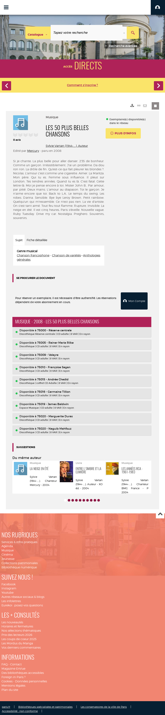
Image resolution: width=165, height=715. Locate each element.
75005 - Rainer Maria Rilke (55, 340)
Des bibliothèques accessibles (22, 671)
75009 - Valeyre (47, 353)
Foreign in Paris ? (13, 675)
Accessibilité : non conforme (20, 709)
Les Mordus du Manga (17, 641)
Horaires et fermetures (17, 624)
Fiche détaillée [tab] (37, 240)
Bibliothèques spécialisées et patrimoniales (45, 705)
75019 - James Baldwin (53, 402)
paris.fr (6, 705)
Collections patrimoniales (19, 561)
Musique (7, 548)
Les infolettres (11, 599)
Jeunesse (7, 557)
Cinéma (7, 552)
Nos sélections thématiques (21, 629)
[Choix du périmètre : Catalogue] (38, 33)
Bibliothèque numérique (19, 565)
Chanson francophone (33, 255)
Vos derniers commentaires (21, 645)
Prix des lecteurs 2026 (16, 633)
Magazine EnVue (13, 667)
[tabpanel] (59, 255)
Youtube (7, 590)
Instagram (8, 586)
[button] (158, 7)
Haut (160, 512)
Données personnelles (31, 679)
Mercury (33, 151)
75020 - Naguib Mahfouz (54, 426)
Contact (16, 662)
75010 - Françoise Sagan (53, 365)
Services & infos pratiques (19, 540)
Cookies (7, 679)
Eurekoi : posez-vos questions (22, 603)
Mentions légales (13, 683)
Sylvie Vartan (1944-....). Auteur (67, 146)
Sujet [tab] (19, 240)
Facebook (8, 582)
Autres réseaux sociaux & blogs (22, 595)
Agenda (7, 544)
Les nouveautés (12, 620)
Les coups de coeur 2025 (18, 637)
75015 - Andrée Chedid (52, 377)
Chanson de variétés (66, 255)
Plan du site (9, 688)
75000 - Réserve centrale (54, 328)
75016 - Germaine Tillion (53, 389)
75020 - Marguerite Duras (55, 414)
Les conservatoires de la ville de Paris (104, 705)
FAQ (4, 662)
